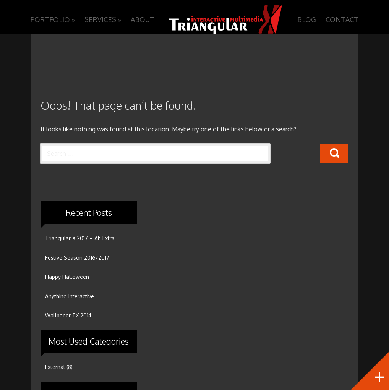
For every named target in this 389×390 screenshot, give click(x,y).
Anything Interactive (69, 296)
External (55, 367)
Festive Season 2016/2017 (77, 257)
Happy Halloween (67, 276)
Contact (342, 19)
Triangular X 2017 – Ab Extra (80, 238)
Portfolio (53, 19)
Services (102, 19)
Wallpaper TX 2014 (68, 315)
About (142, 19)
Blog (306, 19)
